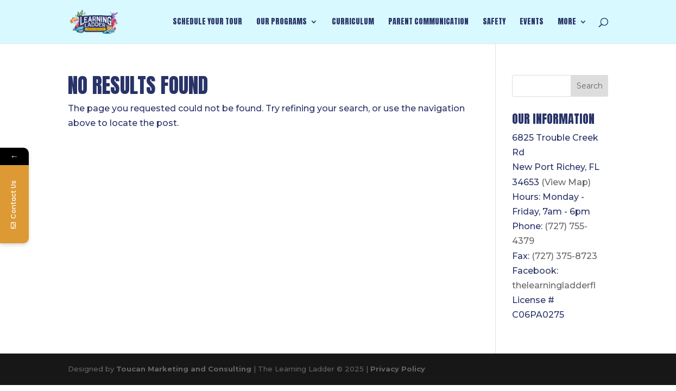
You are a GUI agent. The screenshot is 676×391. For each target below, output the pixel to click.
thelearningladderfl (554, 285)
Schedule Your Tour (207, 22)
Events (532, 22)
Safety (494, 22)
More (567, 22)
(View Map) (566, 182)
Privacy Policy (397, 368)
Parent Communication (428, 22)
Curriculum (353, 22)
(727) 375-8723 (564, 256)
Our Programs (281, 22)
